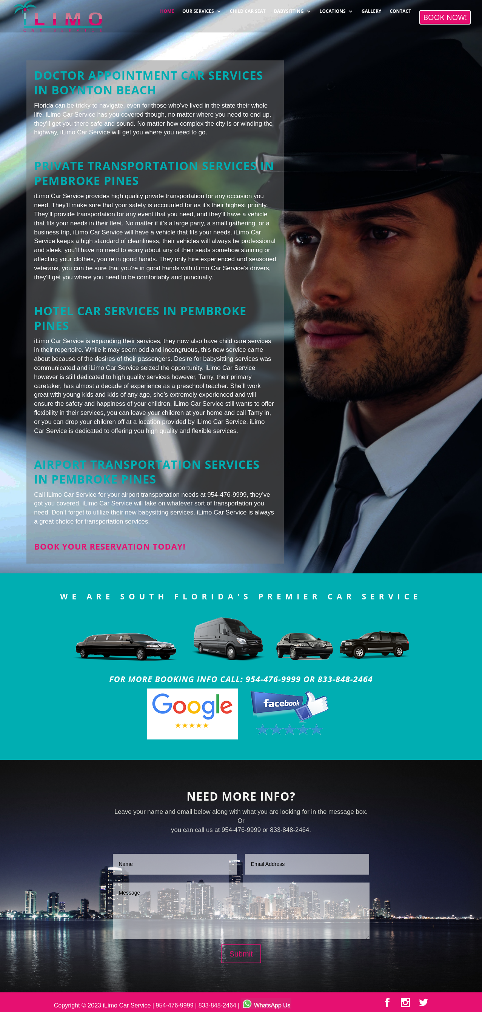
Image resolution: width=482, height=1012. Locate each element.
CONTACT (400, 9)
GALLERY (372, 9)
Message (241, 911)
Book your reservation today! (109, 546)
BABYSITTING (289, 9)
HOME (167, 9)
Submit (241, 954)
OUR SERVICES (198, 9)
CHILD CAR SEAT (248, 9)
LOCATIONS (333, 9)
